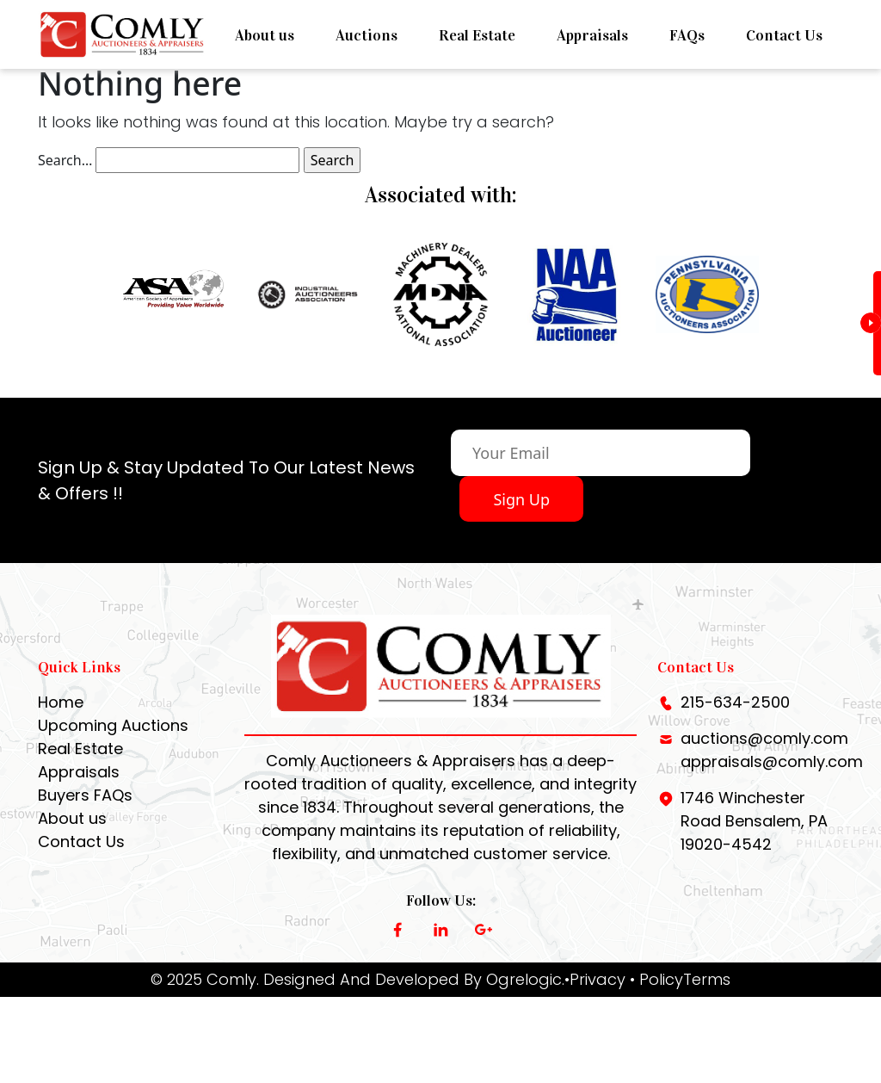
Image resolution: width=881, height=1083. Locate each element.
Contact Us (784, 35)
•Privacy (594, 1000)
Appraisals (592, 35)
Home (60, 722)
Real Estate (477, 35)
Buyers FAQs (85, 815)
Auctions (366, 35)
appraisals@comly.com (772, 782)
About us (264, 35)
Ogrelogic (524, 1000)
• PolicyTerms (680, 1000)
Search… (65, 160)
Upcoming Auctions (113, 746)
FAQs (687, 35)
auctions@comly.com (764, 759)
